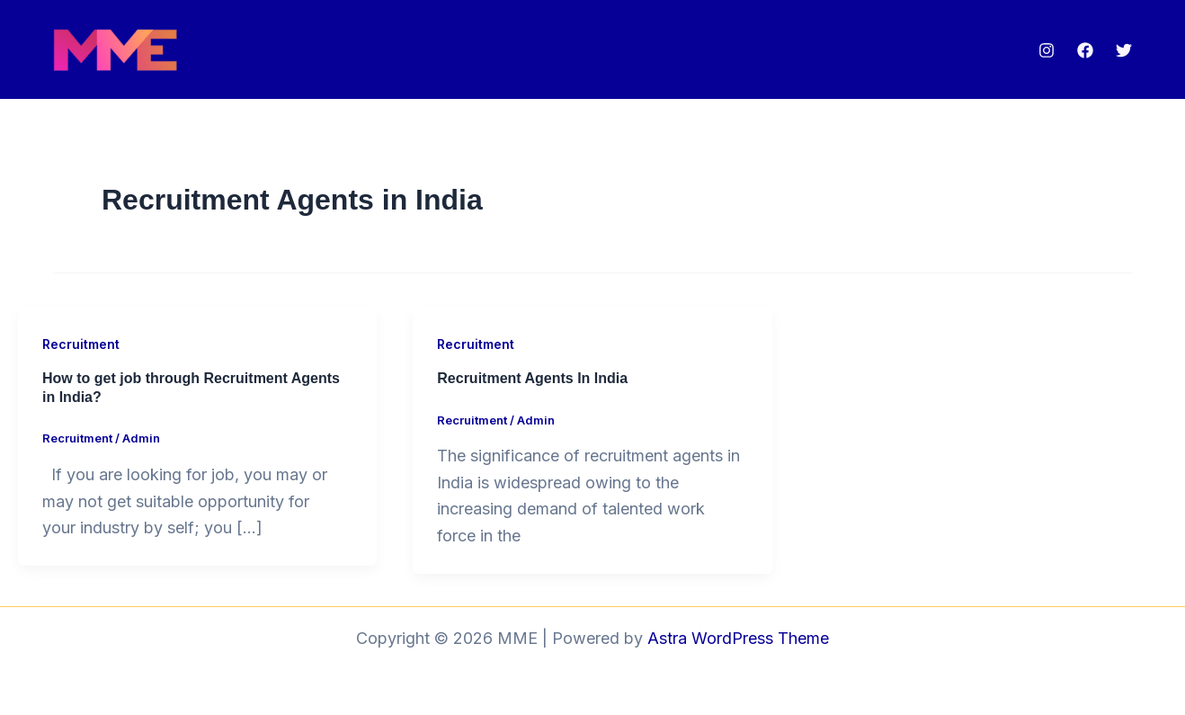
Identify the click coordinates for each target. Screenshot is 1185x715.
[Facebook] (1085, 50)
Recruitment (81, 344)
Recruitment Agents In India (532, 378)
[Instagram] (1046, 50)
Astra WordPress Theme (738, 638)
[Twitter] (1124, 50)
